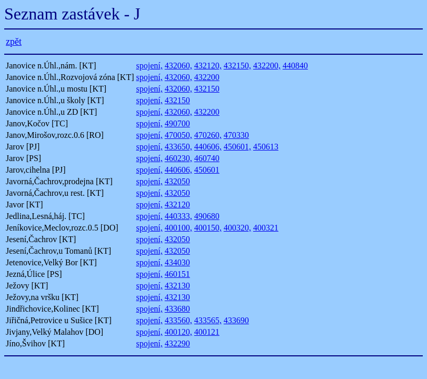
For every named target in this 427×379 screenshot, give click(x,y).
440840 (295, 65)
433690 (236, 320)
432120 (177, 204)
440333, (178, 216)
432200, (267, 65)
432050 (177, 181)
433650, (178, 146)
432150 (207, 88)
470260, (208, 135)
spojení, (149, 65)
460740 (207, 158)
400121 (207, 331)
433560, (178, 320)
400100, (178, 227)
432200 (207, 77)
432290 (177, 343)
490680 (207, 216)
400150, (208, 227)
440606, (208, 146)
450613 (266, 146)
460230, (178, 158)
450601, (237, 146)
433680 (177, 308)
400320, (237, 227)
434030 (177, 262)
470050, (178, 135)
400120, (178, 331)
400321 (266, 227)
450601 (207, 169)
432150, (237, 65)
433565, (208, 320)
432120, (208, 65)
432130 (177, 285)
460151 (177, 274)
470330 (236, 135)
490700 (177, 123)
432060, (178, 65)
